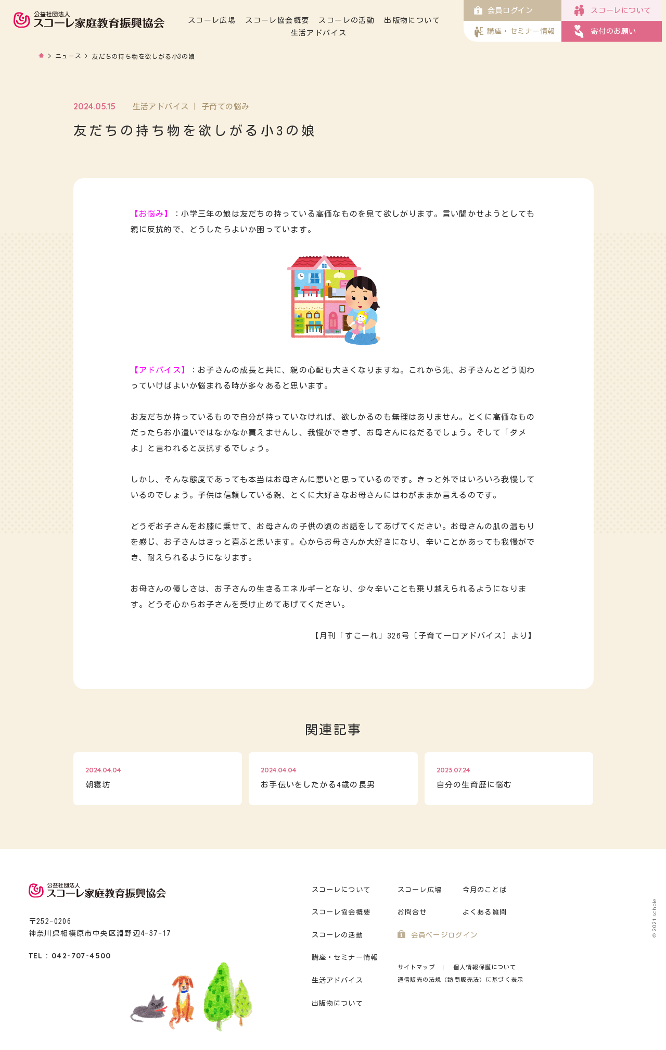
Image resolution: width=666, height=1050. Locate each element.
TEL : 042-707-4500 (70, 955)
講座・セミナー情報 (345, 957)
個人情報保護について (484, 967)
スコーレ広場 (217, 20)
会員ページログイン (444, 935)
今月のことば (485, 889)
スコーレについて (341, 889)
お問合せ (412, 912)
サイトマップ (417, 967)
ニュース (68, 56)
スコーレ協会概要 (283, 20)
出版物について (418, 20)
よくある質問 (485, 912)
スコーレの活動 (352, 20)
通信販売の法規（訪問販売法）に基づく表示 (460, 979)
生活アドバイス (325, 32)
